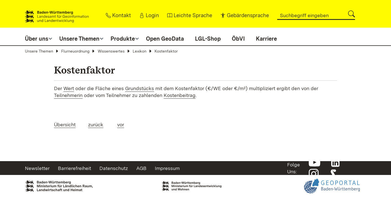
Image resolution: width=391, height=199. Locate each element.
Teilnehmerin (68, 95)
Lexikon (139, 51)
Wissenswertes (111, 51)
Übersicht (65, 124)
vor (120, 124)
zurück (95, 124)
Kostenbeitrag (179, 95)
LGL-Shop (208, 38)
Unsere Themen (39, 51)
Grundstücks (139, 88)
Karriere (266, 38)
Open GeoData (165, 38)
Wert (68, 88)
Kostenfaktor (166, 51)
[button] (351, 14)
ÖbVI (238, 38)
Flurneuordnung (75, 51)
